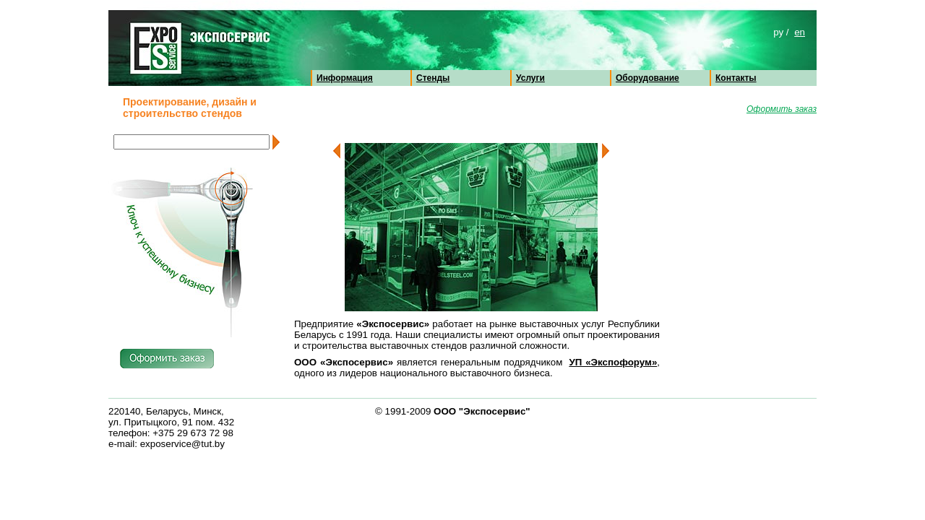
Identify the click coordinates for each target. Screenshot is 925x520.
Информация (345, 78)
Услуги (530, 78)
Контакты (736, 78)
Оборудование (647, 78)
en (799, 32)
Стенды (432, 78)
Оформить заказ (782, 109)
